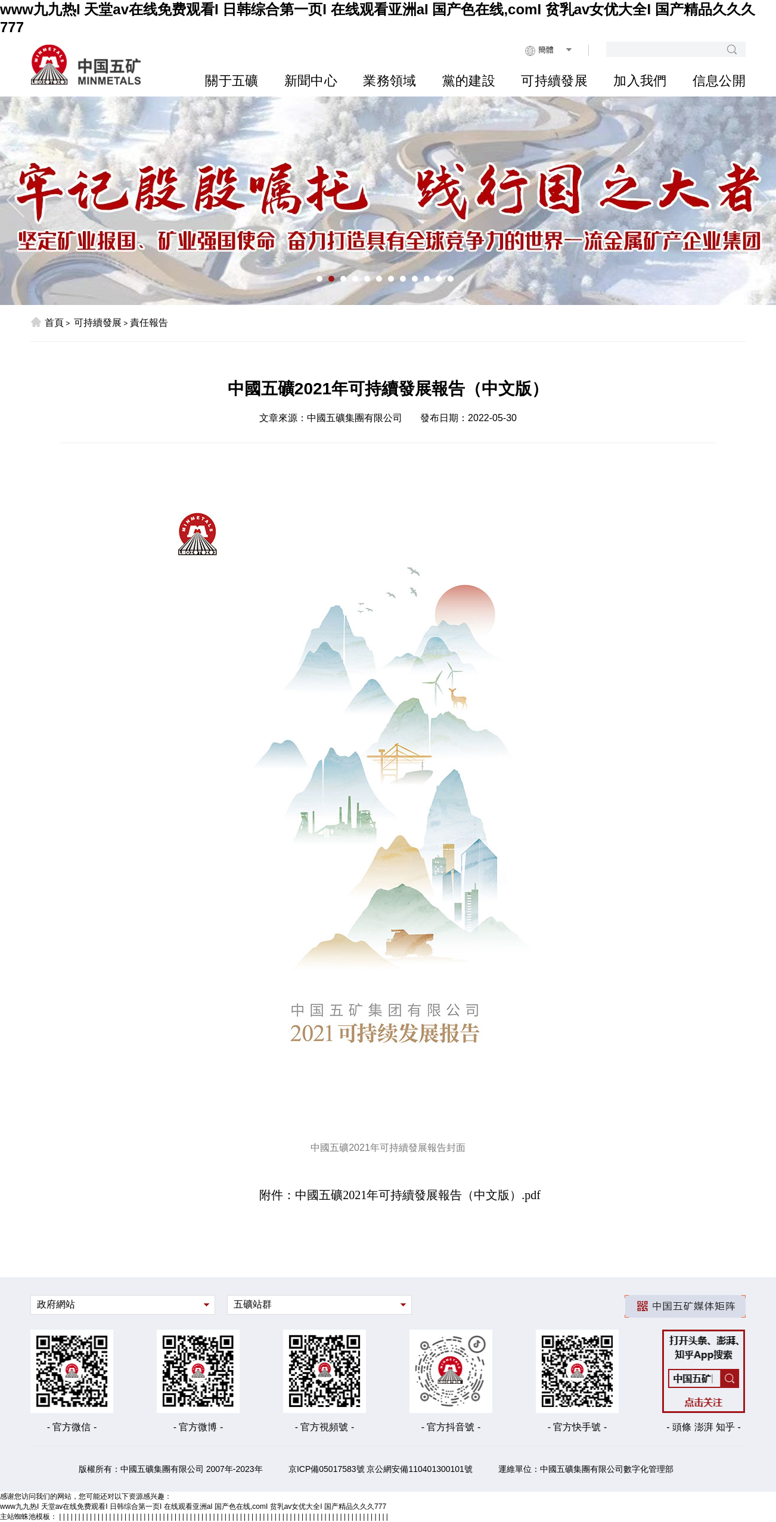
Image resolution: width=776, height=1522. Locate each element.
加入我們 (639, 80)
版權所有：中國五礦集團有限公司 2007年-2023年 (171, 1469)
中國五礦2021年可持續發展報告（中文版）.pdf (418, 1195)
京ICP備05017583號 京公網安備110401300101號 (380, 1469)
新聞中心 (310, 80)
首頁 (47, 322)
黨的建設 (468, 80)
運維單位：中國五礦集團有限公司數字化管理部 (585, 1469)
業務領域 (389, 80)
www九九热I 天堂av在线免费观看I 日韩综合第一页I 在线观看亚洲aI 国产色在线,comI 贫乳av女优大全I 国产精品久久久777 (193, 1506)
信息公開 (719, 80)
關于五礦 (231, 80)
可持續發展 (554, 80)
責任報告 (149, 323)
